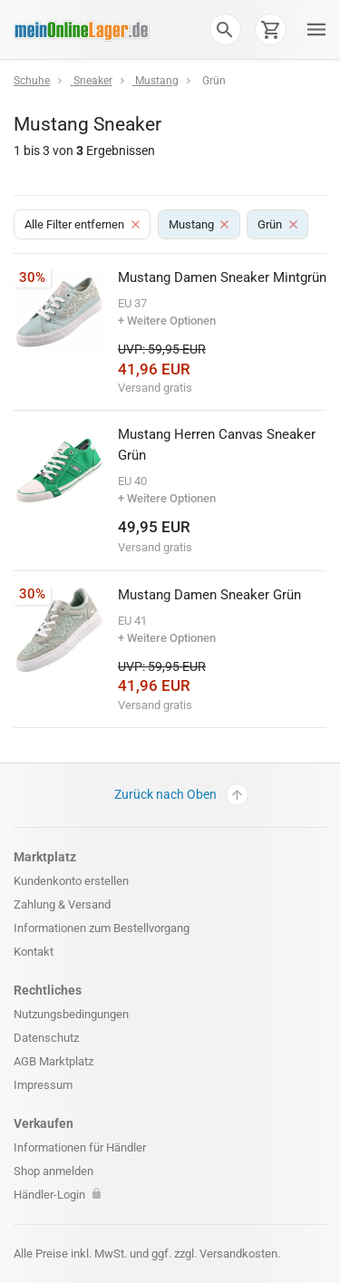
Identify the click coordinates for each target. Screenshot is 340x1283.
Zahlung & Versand (62, 904)
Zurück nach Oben (181, 794)
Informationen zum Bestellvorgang (101, 928)
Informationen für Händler (80, 1147)
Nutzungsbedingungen (71, 1014)
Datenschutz (46, 1038)
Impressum (43, 1085)
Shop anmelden (53, 1171)
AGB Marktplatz (53, 1061)
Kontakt (33, 951)
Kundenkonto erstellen (71, 881)
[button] (225, 29)
